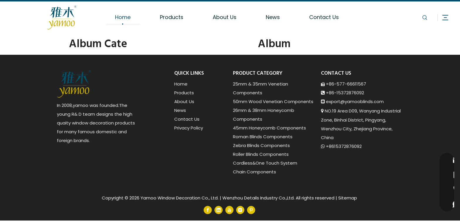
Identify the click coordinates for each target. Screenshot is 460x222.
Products (171, 17)
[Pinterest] (251, 210)
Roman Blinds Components (262, 137)
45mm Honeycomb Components (269, 128)
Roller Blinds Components (261, 154)
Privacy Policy (188, 128)
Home (123, 17)
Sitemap (347, 198)
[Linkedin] (218, 210)
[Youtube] (229, 210)
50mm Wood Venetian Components (273, 101)
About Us (224, 17)
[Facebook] (208, 210)
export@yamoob (344, 101)
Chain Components (254, 172)
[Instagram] (240, 210)
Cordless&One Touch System (265, 163)
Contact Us (324, 17)
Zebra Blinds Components (261, 145)
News (273, 17)
